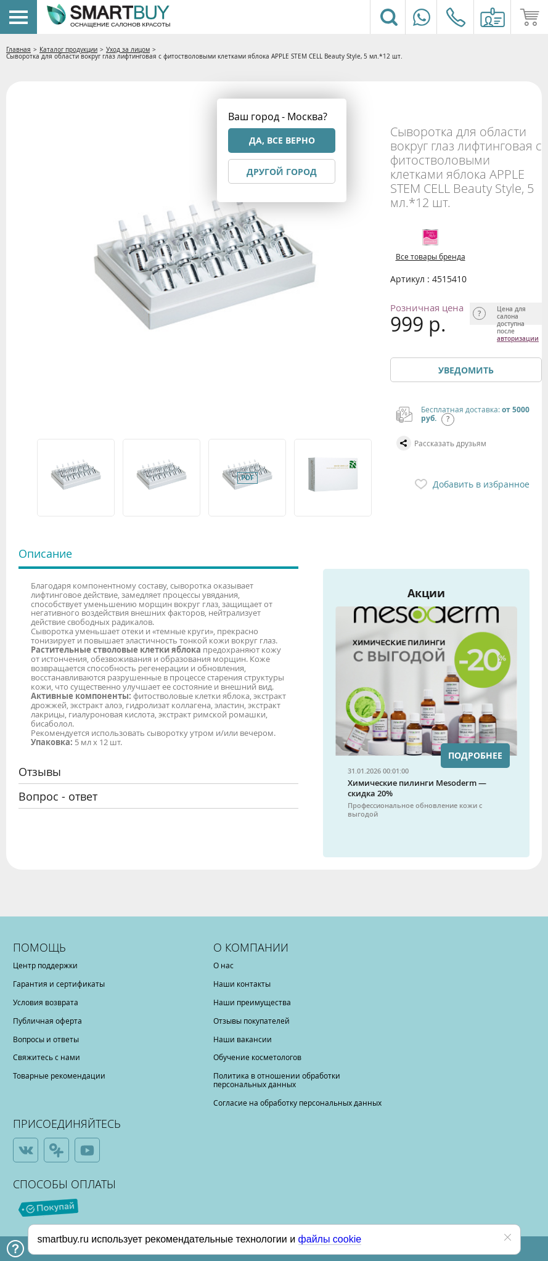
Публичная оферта (47, 1021)
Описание (45, 553)
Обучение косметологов (257, 1057)
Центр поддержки (45, 965)
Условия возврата (45, 1002)
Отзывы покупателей (251, 1021)
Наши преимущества (252, 1002)
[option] (77, 477)
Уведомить (466, 370)
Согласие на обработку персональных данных (297, 1103)
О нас (223, 965)
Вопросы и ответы (46, 1039)
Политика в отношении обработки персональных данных (276, 1080)
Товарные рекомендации (59, 1075)
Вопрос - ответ (57, 796)
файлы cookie (330, 1239)
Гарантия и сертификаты (59, 984)
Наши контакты (242, 984)
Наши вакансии (242, 1039)
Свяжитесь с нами (46, 1057)
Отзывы (39, 771)
